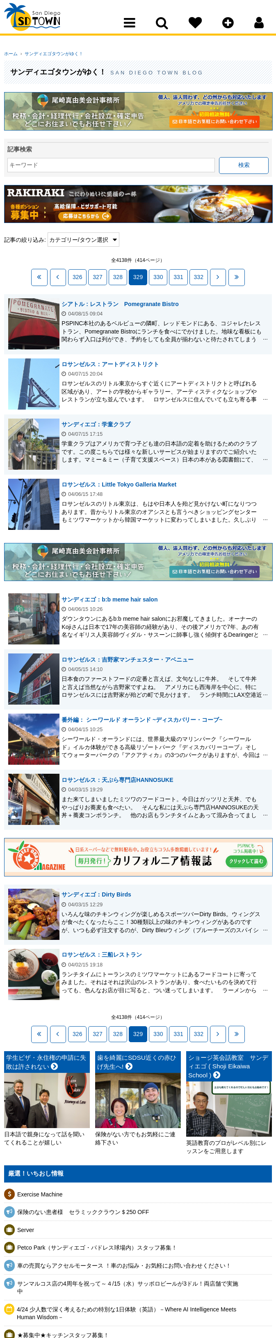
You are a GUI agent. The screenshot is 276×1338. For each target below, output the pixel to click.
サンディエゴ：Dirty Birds (98, 893)
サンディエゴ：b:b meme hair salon (112, 598)
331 (178, 276)
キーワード (23, 165)
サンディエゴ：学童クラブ (98, 423)
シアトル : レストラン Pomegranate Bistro (122, 303)
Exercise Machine (40, 1192)
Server (25, 1228)
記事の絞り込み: (25, 240)
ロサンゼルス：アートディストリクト (112, 363)
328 (118, 276)
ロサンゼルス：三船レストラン (104, 954)
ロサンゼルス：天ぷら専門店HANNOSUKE (119, 778)
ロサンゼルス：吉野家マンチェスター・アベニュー (130, 658)
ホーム (11, 53)
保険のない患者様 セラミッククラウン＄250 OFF (83, 1210)
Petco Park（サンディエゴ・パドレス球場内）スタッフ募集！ (97, 1245)
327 (97, 276)
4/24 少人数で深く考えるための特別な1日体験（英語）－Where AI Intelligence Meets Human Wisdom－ (126, 1311)
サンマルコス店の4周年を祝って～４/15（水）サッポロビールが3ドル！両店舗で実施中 (127, 1285)
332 (198, 276)
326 (77, 276)
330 (158, 276)
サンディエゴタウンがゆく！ (51, 53)
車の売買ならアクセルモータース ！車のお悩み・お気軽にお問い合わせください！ (124, 1263)
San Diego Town (40, 22)
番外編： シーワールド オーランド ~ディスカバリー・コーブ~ (144, 718)
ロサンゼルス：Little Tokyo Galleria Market (121, 483)
